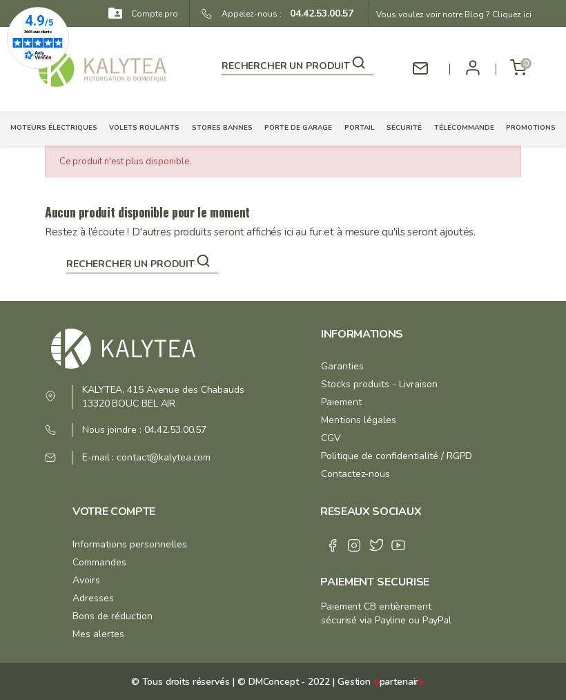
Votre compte (113, 511)
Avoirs (86, 580)
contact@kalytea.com (164, 457)
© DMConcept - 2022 (282, 681)
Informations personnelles (129, 544)
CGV (331, 438)
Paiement (341, 402)
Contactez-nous (355, 473)
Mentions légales (358, 420)
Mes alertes (98, 634)
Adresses (93, 598)
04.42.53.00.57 (317, 13)
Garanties (342, 366)
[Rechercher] (297, 63)
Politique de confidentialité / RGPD (396, 456)
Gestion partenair (381, 681)
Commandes (99, 562)
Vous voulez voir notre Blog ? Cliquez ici (453, 14)
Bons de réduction (112, 616)
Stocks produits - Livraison (379, 384)
